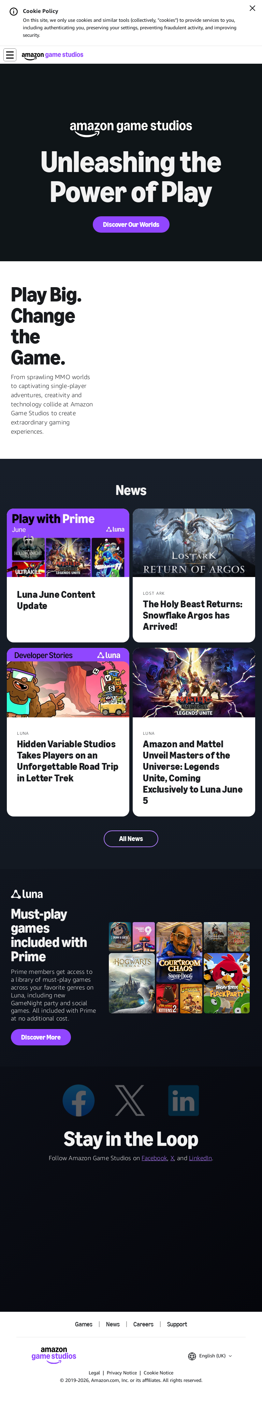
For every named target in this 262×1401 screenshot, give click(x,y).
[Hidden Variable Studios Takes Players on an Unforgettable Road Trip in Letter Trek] (68, 683)
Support (177, 1324)
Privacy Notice (122, 1372)
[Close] (252, 8)
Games (83, 1324)
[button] (9, 54)
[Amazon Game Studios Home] (52, 56)
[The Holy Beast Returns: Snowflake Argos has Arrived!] (194, 544)
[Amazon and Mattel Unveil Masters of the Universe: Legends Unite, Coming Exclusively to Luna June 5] (194, 683)
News (113, 1324)
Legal (94, 1372)
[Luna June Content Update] (68, 544)
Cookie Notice (158, 1372)
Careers (143, 1324)
